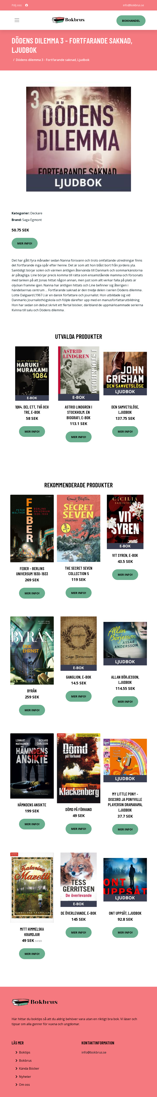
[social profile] (26, 5)
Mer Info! (24, 243)
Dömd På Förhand (78, 809)
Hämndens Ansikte (32, 804)
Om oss (24, 1084)
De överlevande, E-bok (78, 913)
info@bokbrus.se (133, 5)
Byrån (32, 690)
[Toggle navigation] (17, 20)
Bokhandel (131, 21)
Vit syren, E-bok (125, 555)
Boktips (24, 1052)
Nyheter (25, 1076)
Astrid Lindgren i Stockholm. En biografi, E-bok (78, 412)
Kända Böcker (29, 1068)
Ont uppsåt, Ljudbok (125, 913)
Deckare (36, 213)
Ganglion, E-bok (78, 677)
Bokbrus (25, 1060)
